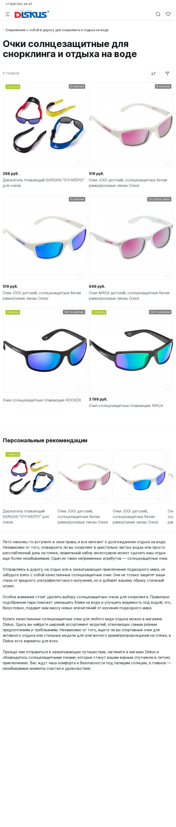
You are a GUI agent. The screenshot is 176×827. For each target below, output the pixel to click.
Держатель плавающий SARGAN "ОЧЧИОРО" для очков (43, 183)
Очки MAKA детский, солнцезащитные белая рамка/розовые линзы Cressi (129, 295)
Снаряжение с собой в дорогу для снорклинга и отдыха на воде (57, 30)
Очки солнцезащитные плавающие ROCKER (42, 400)
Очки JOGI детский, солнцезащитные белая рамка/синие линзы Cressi (42, 295)
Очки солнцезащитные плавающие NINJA (126, 405)
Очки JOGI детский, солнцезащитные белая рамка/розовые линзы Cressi (128, 183)
